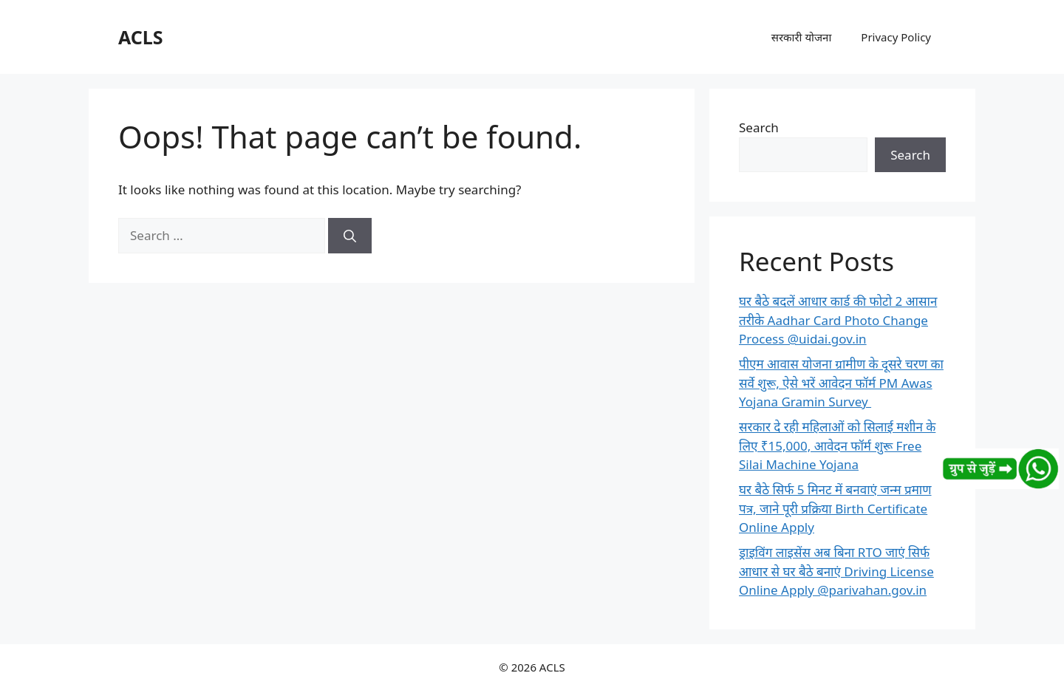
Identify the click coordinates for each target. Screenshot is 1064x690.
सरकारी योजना (801, 37)
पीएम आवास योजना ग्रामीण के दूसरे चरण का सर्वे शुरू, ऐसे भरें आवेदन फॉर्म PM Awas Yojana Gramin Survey (841, 382)
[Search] (350, 235)
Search (759, 127)
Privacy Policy (896, 37)
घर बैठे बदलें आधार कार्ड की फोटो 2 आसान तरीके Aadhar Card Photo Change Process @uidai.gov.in (838, 320)
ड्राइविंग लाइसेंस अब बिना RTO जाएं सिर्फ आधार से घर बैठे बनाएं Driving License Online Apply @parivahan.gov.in (836, 571)
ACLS (140, 36)
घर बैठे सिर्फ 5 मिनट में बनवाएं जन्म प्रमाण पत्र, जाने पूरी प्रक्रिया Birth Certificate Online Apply (835, 508)
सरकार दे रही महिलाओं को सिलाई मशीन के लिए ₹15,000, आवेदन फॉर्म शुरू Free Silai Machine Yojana (837, 445)
